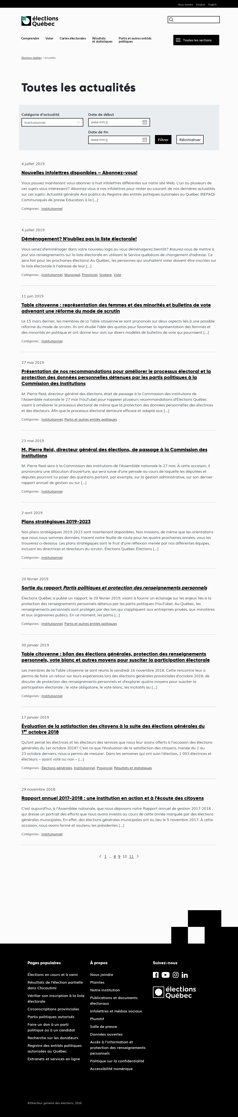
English (212, 4)
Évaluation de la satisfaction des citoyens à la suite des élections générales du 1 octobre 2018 (113, 729)
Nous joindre (185, 4)
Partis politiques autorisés (51, 1016)
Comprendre (30, 38)
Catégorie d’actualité (40, 114)
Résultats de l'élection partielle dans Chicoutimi (55, 984)
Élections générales (57, 767)
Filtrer (163, 139)
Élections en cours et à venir (53, 974)
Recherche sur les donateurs (53, 1037)
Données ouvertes (106, 1034)
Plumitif (97, 1018)
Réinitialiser (190, 139)
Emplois (200, 4)
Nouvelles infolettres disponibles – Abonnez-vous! (79, 172)
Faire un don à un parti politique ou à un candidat (51, 1026)
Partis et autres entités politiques (135, 39)
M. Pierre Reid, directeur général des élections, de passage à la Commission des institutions (114, 452)
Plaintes (97, 982)
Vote (117, 274)
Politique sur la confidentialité (117, 1060)
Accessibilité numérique (111, 1068)
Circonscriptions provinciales (53, 1008)
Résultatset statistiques (102, 39)
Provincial (89, 274)
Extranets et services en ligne (54, 1058)
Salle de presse (103, 1026)
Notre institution (105, 989)
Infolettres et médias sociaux (116, 1010)
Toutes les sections (197, 40)
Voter (49, 38)
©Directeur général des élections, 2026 (55, 1103)
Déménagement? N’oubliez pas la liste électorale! (79, 238)
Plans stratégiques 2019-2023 (56, 521)
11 (131, 856)
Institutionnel (52, 208)
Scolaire (105, 274)
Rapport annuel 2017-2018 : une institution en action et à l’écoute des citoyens (112, 798)
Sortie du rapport (114, 587)
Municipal (72, 274)
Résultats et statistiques (133, 767)
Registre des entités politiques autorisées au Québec (55, 1048)
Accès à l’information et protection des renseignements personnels (118, 1047)
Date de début (101, 114)
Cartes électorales (73, 38)
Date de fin (98, 131)
